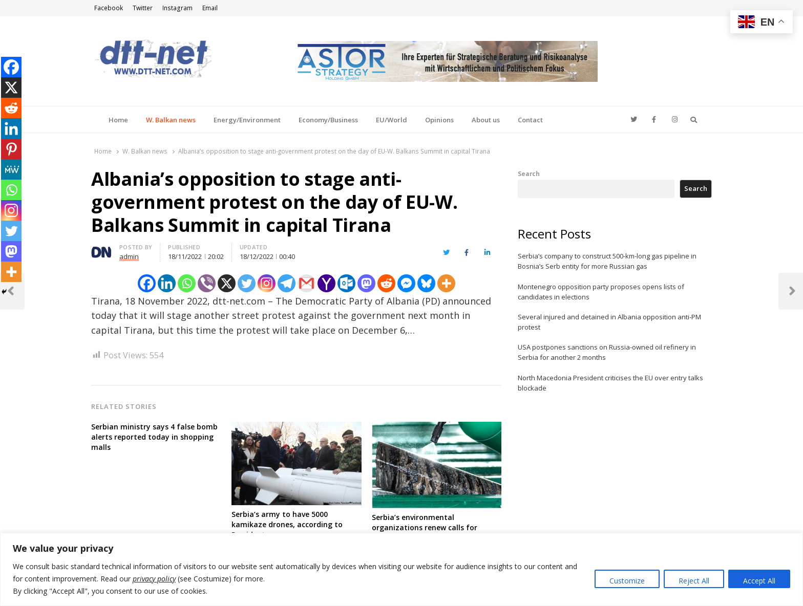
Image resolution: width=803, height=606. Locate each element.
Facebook (108, 8)
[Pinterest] (11, 149)
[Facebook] (147, 283)
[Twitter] (247, 283)
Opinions (439, 119)
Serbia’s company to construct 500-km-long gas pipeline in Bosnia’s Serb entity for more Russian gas (607, 261)
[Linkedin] (167, 283)
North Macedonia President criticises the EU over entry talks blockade (610, 383)
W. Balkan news (171, 119)
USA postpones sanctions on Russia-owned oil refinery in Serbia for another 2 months (607, 352)
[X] (227, 283)
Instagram (177, 8)
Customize (627, 581)
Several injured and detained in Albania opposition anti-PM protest (609, 322)
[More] (446, 283)
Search (529, 173)
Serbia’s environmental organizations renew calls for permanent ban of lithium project (433, 527)
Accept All (759, 581)
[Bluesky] (426, 283)
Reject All (694, 581)
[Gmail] (306, 283)
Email (210, 8)
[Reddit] (386, 283)
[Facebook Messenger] (406, 283)
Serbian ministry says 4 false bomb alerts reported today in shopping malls (154, 437)
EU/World (391, 119)
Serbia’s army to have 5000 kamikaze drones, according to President (287, 524)
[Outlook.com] (346, 283)
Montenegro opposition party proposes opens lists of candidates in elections (601, 291)
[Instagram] (267, 283)
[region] (401, 569)
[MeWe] (11, 169)
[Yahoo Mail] (326, 283)
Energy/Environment (247, 119)
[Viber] (207, 283)
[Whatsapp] (187, 283)
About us (486, 119)
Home (118, 119)
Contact (530, 119)
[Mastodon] (366, 283)
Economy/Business (328, 119)
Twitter (143, 8)
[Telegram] (286, 283)
